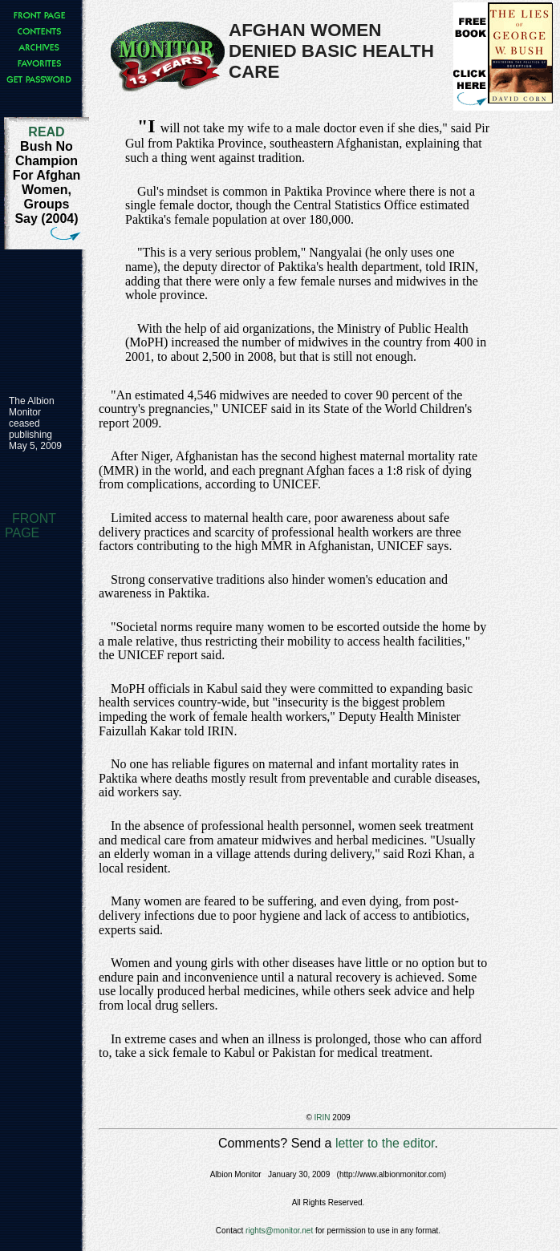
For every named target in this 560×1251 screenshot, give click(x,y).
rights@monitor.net (279, 1230)
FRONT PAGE (30, 526)
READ (46, 132)
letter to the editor (385, 1143)
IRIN (322, 1117)
